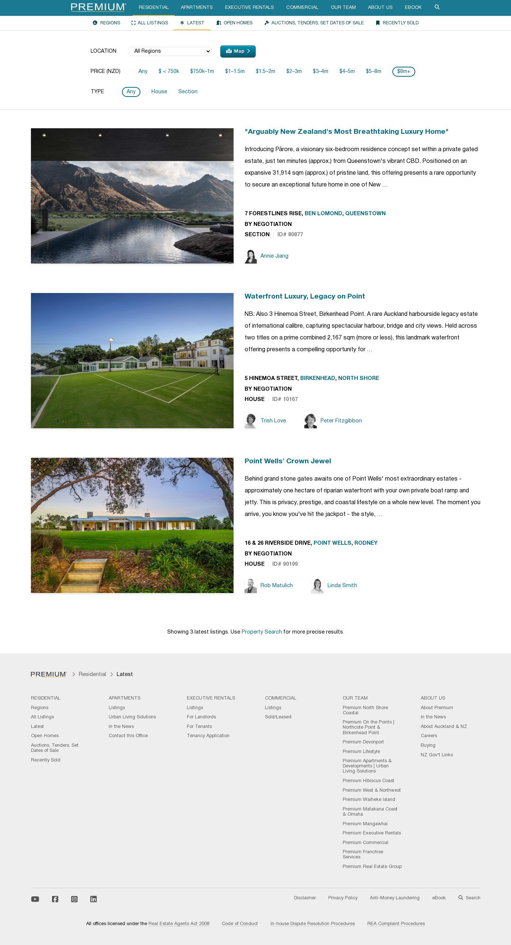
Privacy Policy (342, 898)
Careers (429, 736)
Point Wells (332, 543)
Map (238, 51)
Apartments (197, 8)
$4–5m (347, 71)
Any (143, 71)
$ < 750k (168, 71)
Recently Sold (397, 23)
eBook (413, 8)
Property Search (262, 632)
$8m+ (403, 71)
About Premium (437, 708)
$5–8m (373, 71)
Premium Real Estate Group (372, 867)
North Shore (358, 378)
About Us (380, 8)
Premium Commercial (365, 843)
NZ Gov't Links (437, 755)
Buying (428, 745)
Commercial (302, 8)
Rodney (366, 543)
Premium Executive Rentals (372, 833)
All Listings (150, 23)
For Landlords (201, 717)
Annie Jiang (267, 256)
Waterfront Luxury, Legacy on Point (305, 296)
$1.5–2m (265, 71)
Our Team (343, 8)
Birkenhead (317, 378)
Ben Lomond (323, 214)
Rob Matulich (269, 585)
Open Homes (234, 23)
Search (469, 898)
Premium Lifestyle (361, 752)
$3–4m (320, 71)
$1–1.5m (235, 71)
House (159, 92)
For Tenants (199, 727)
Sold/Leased (278, 717)
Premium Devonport (363, 742)
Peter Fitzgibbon (333, 421)
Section (187, 92)
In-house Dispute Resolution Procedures (312, 924)
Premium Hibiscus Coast (368, 781)
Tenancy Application (208, 736)
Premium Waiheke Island (369, 800)
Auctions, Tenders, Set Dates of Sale (314, 23)
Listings (117, 708)
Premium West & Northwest (372, 790)
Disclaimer (305, 898)
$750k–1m (202, 71)
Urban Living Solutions (132, 717)
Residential (154, 8)
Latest (191, 23)
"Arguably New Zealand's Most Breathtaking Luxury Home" (347, 132)
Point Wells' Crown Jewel (288, 461)
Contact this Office (128, 736)
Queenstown (365, 214)
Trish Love (265, 421)
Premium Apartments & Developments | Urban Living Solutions (367, 766)
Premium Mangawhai (365, 824)
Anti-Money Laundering (395, 898)
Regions (106, 23)
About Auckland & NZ (444, 727)
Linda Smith (334, 585)
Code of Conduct (240, 924)
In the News (121, 727)
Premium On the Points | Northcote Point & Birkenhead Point (368, 727)
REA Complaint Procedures (396, 924)
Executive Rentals (249, 8)
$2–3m (294, 71)
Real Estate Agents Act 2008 (178, 924)
